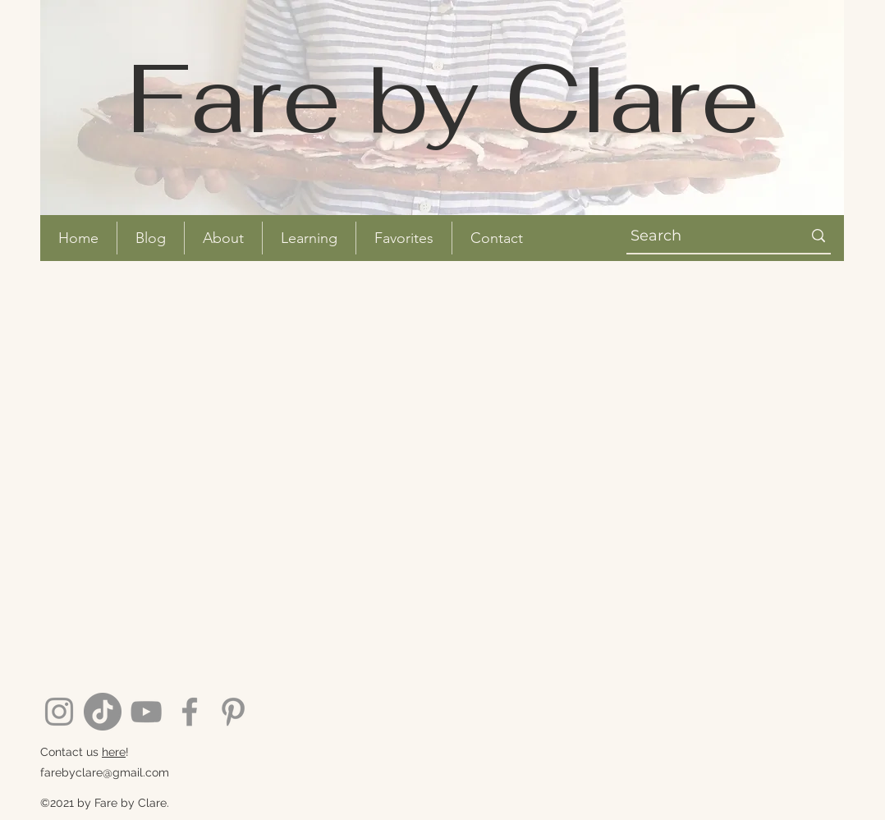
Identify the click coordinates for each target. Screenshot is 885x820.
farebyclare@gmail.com (104, 772)
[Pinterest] (233, 712)
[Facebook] (190, 712)
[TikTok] (103, 712)
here (114, 751)
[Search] (699, 236)
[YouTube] (146, 712)
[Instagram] (59, 712)
